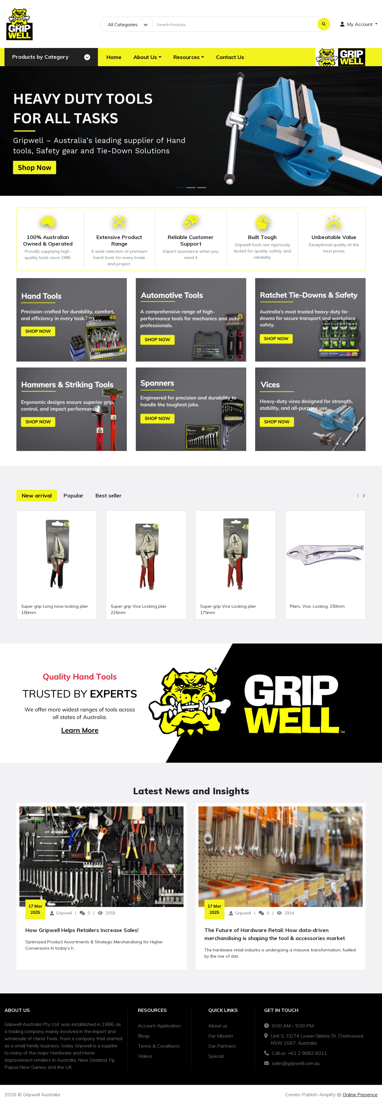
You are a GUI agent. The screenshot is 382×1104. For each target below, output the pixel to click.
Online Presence (360, 1094)
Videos (145, 1056)
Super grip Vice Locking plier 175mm (228, 609)
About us (217, 1026)
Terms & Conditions (159, 1046)
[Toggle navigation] (87, 57)
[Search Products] (234, 24)
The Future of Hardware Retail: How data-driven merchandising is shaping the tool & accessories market (274, 934)
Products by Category (40, 56)
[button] (147, 57)
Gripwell (64, 913)
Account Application (159, 1026)
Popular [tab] (74, 495)
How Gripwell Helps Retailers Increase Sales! (81, 930)
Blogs (144, 1036)
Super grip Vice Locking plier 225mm (139, 609)
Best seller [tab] (109, 495)
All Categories (123, 24)
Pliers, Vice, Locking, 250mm (317, 606)
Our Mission (220, 1036)
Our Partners (222, 1046)
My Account (357, 24)
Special (216, 1056)
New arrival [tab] (37, 495)
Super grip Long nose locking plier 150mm (54, 609)
